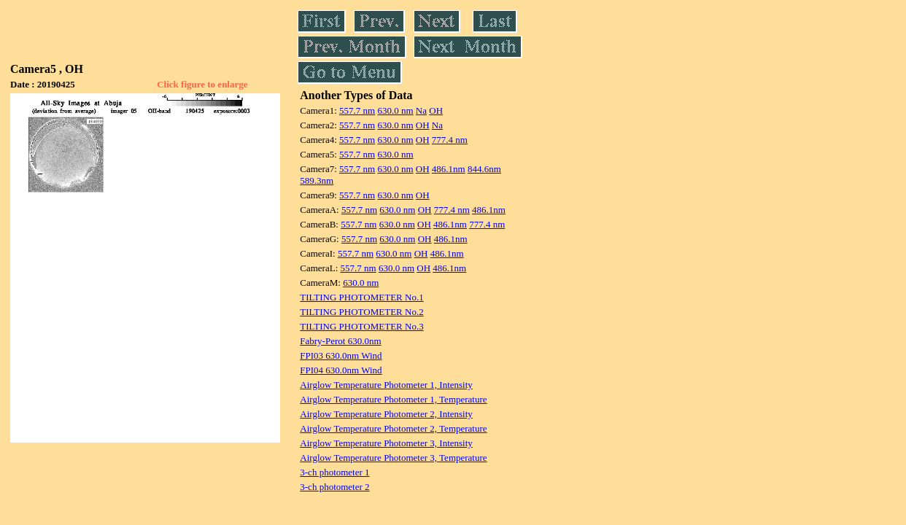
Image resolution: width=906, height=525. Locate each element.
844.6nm (484, 168)
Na (421, 110)
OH (436, 110)
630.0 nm (395, 110)
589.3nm (316, 180)
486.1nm (448, 168)
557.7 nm (357, 110)
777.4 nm (450, 139)
